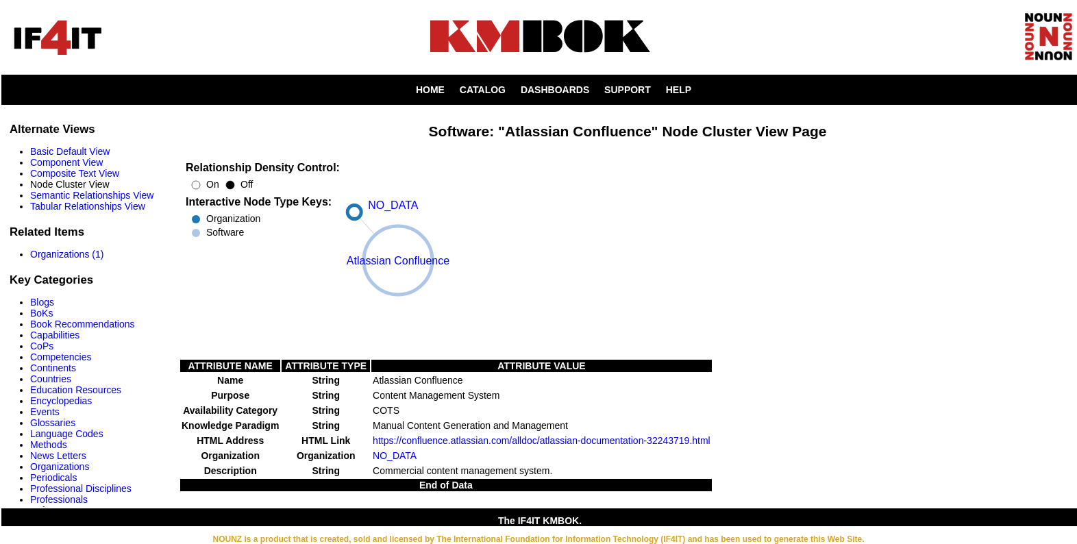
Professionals (59, 499)
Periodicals (53, 477)
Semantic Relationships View (91, 195)
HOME (430, 89)
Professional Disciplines (81, 488)
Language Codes (66, 433)
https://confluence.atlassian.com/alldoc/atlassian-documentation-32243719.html (541, 440)
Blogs (42, 302)
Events (45, 411)
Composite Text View (74, 173)
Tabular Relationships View (87, 206)
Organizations (59, 466)
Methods (48, 444)
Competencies (61, 356)
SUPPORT (627, 89)
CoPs (41, 346)
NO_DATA (395, 455)
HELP (678, 89)
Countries (50, 378)
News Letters (58, 455)
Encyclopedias (61, 400)
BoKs (41, 313)
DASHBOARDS (555, 89)
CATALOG (483, 89)
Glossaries (52, 422)
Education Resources (75, 389)
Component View (66, 162)
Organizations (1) (66, 254)
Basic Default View (70, 151)
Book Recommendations (82, 324)
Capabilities (54, 335)
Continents (53, 367)
